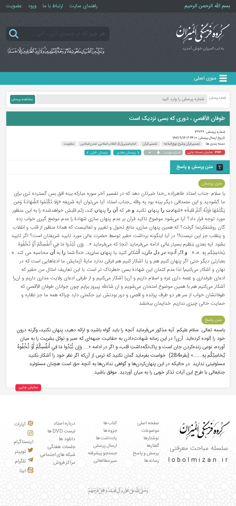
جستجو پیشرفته (102, 453)
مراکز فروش (64, 463)
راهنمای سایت (83, 6)
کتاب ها (110, 423)
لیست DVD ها (61, 431)
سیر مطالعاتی (105, 461)
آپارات (23, 424)
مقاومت (69, 144)
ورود (32, 6)
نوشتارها (151, 438)
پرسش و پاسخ (146, 453)
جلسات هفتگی (61, 447)
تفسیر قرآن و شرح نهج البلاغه (182, 144)
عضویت (14, 6)
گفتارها (153, 446)
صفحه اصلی (148, 423)
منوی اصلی (205, 78)
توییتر (24, 452)
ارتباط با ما (53, 6)
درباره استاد (64, 423)
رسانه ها (151, 461)
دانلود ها (67, 439)
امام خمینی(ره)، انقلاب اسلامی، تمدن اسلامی (109, 144)
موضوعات (150, 431)
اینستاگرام (23, 438)
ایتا (26, 471)
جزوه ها (110, 431)
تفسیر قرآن (150, 144)
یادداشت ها (106, 438)
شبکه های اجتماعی (57, 455)
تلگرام (24, 461)
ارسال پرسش (105, 446)
